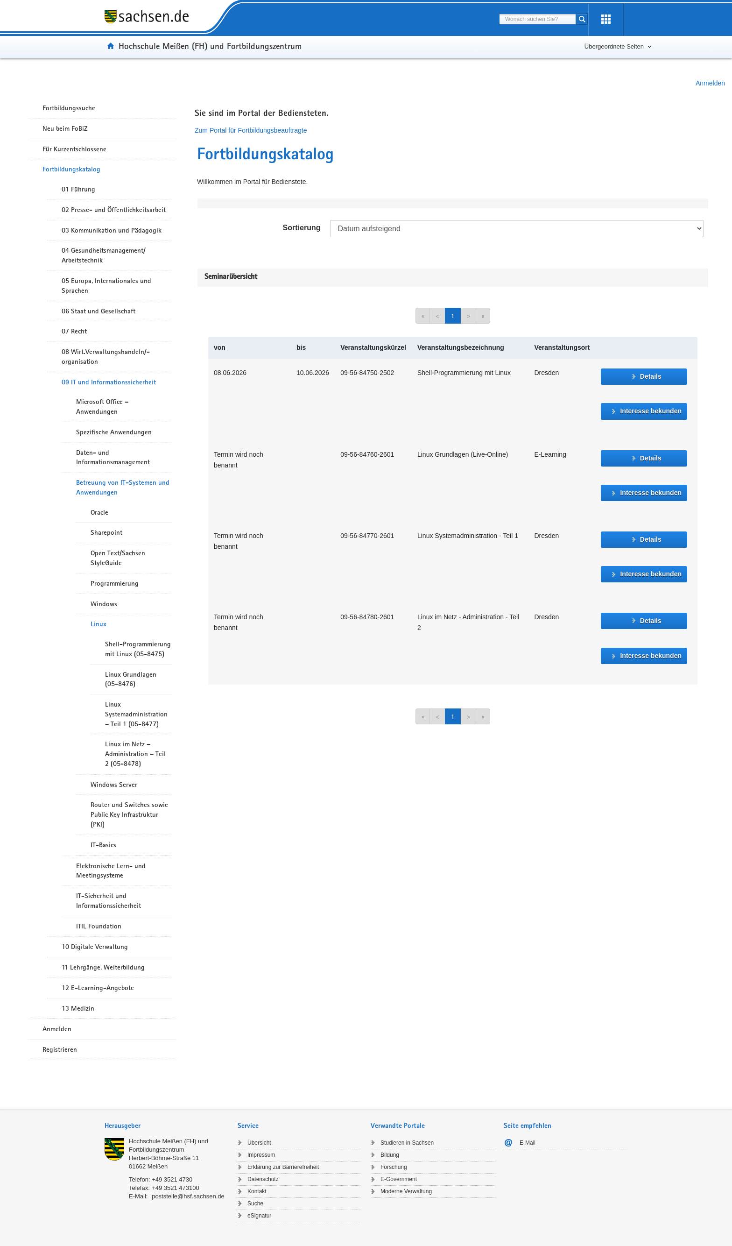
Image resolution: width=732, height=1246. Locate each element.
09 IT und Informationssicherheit (109, 382)
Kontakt (257, 1191)
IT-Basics (103, 845)
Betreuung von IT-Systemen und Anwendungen (122, 487)
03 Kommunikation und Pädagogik (112, 230)
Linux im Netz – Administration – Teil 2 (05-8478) (135, 754)
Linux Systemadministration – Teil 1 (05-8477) (136, 714)
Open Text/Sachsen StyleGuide (118, 558)
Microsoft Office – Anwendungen (102, 406)
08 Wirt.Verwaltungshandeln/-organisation (106, 356)
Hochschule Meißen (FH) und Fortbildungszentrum (210, 45)
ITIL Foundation (98, 926)
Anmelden (710, 83)
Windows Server (114, 784)
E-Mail (527, 1143)
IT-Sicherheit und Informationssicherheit (108, 901)
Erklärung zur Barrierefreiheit (283, 1167)
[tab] (166, 1127)
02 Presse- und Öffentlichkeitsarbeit (114, 209)
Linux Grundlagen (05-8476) (130, 679)
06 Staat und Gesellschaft (98, 311)
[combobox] (537, 19)
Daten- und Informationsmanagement (113, 457)
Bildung (389, 1155)
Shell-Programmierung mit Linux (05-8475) (138, 649)
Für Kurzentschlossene (74, 149)
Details (651, 376)
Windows (104, 604)
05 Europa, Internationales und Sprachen (106, 285)
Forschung (393, 1167)
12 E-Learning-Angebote (98, 988)
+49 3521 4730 (172, 1179)
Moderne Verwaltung (406, 1191)
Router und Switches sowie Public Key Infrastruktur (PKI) (129, 814)
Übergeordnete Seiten (614, 46)
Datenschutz (263, 1179)
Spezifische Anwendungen (114, 432)
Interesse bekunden (651, 411)
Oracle (99, 512)
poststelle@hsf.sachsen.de (188, 1196)
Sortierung (302, 228)
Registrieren (59, 1049)
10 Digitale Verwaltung (95, 946)
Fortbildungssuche (68, 108)
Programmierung (115, 583)
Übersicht (259, 1143)
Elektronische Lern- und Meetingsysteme (111, 871)
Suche (255, 1203)
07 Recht (74, 331)
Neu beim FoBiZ (65, 128)
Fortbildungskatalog (71, 169)
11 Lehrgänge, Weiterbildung (103, 967)
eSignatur (259, 1215)
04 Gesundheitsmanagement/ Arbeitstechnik (104, 255)
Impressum (261, 1155)
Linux (98, 624)
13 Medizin (78, 1008)
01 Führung (78, 189)
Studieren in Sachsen (407, 1143)
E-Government (398, 1179)
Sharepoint (106, 532)
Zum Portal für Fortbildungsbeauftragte (251, 130)
